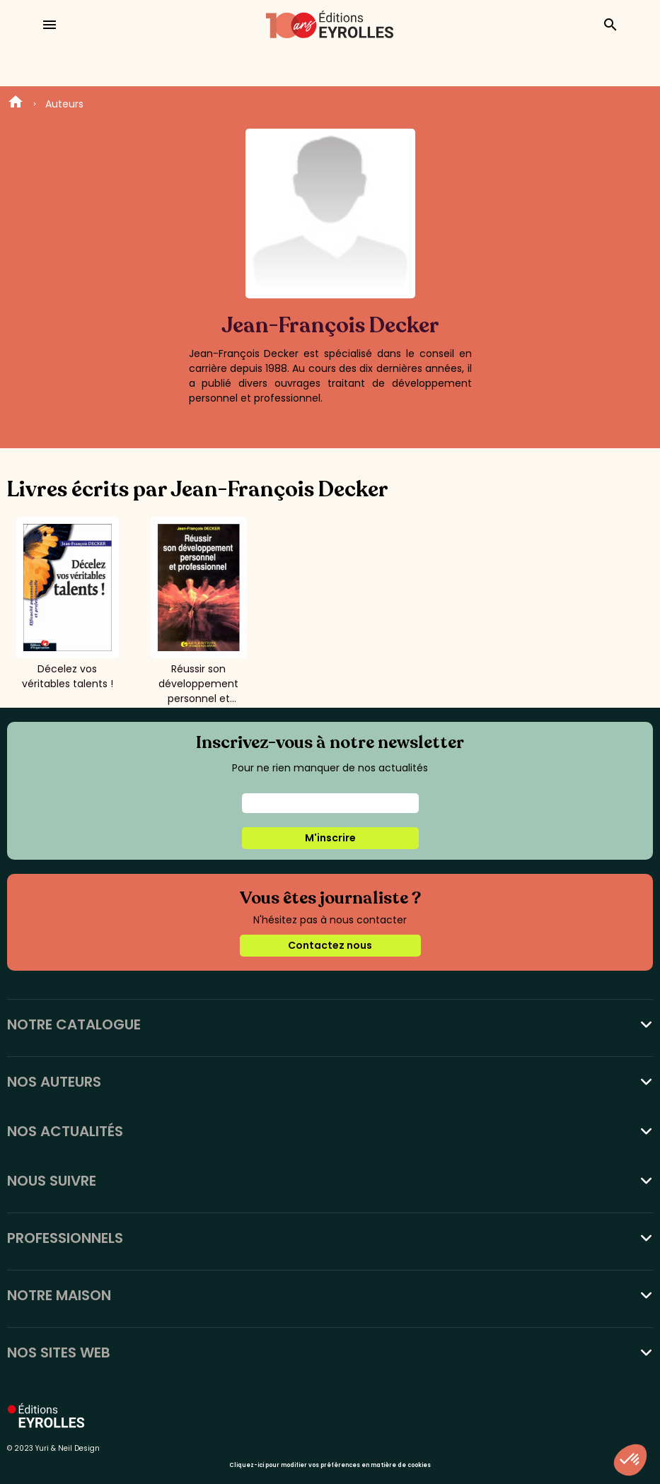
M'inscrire (330, 838)
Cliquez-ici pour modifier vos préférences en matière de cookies (330, 1465)
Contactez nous (330, 945)
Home (15, 104)
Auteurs (64, 104)
